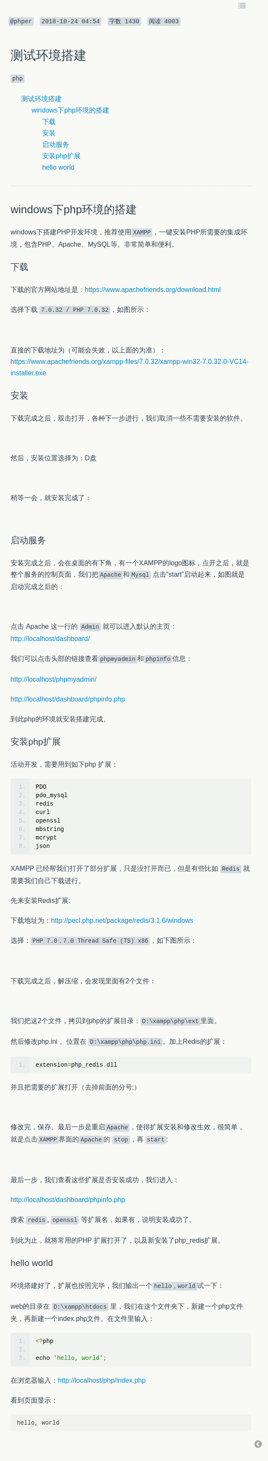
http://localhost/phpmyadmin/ (54, 679)
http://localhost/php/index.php (102, 1380)
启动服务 (55, 144)
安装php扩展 (61, 156)
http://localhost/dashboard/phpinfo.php (68, 699)
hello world (58, 167)
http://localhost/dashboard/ (50, 638)
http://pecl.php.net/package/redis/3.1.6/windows (122, 920)
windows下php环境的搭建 (70, 110)
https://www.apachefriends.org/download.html (153, 289)
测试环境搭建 (41, 98)
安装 (49, 133)
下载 (49, 121)
